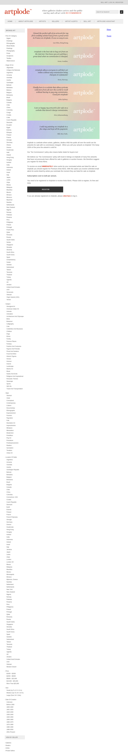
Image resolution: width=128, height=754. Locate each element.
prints (8, 53)
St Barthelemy (11, 260)
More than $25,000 (13, 683)
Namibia (9, 582)
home (10, 21)
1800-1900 (10, 707)
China (8, 107)
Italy (8, 175)
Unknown (9, 702)
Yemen (9, 299)
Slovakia (9, 247)
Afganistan (10, 67)
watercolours (11, 61)
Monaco (9, 195)
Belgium (9, 92)
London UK (10, 562)
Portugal (9, 227)
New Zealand (11, 207)
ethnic (8, 336)
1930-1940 (10, 714)
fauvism (9, 415)
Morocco (9, 197)
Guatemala (10, 150)
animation (10, 314)
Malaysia (9, 187)
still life (9, 386)
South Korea (10, 255)
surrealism (10, 448)
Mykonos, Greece (12, 579)
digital (8, 38)
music (8, 371)
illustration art (11, 423)
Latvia (8, 180)
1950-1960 (10, 719)
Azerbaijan (10, 82)
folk (8, 420)
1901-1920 (10, 709)
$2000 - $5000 (11, 676)
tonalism (9, 450)
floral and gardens (13, 351)
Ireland (9, 170)
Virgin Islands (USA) (13, 297)
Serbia (9, 242)
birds (8, 319)
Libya (8, 182)
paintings (9, 48)
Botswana (10, 95)
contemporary (11, 403)
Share (109, 30)
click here (67, 196)
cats (8, 326)
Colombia (10, 110)
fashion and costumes (14, 346)
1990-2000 (10, 729)
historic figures (11, 356)
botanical (9, 321)
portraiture (10, 440)
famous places (11, 341)
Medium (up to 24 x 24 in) (15, 693)
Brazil (8, 97)
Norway (9, 212)
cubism (9, 405)
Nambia (9, 202)
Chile (8, 105)
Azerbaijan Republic (13, 470)
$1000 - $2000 (11, 673)
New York (10, 589)
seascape (10, 381)
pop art (9, 438)
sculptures (10, 56)
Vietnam (9, 294)
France (9, 137)
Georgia (9, 140)
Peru (8, 220)
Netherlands (10, 205)
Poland (9, 225)
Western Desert (11, 667)
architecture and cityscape (15, 316)
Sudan (9, 262)
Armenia (9, 75)
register (119, 2)
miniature (9, 428)
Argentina (10, 72)
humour (9, 361)
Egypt (8, 127)
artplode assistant (106, 21)
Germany (9, 142)
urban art (10, 453)
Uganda (9, 280)
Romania (9, 235)
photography (11, 51)
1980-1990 (10, 727)
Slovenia (9, 250)
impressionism (11, 425)
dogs (8, 334)
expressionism (11, 413)
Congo (9, 112)
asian (8, 398)
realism (9, 445)
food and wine (11, 354)
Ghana (9, 145)
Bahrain (9, 85)
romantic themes (12, 379)
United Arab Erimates (13, 287)
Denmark (9, 122)
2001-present (11, 732)
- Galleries (8, 743)
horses (9, 359)
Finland (9, 135)
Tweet (109, 36)
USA (8, 290)
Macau (9, 185)
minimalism (10, 430)
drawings (9, 41)
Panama (9, 217)
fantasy (9, 344)
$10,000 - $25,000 (12, 681)
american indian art (13, 309)
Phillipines (10, 222)
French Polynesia (12, 517)
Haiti (8, 152)
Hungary (9, 160)
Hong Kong (10, 157)
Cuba (8, 117)
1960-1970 (10, 722)
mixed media (11, 46)
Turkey (9, 277)
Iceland (9, 162)
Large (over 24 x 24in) (14, 695)
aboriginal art (11, 306)
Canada (9, 102)
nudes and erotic (12, 374)
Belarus (9, 90)
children (9, 331)
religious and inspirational (15, 376)
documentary (11, 408)
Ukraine (9, 285)
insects (9, 364)
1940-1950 (10, 717)
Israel (8, 172)
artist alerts (71, 21)
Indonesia (10, 167)
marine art (10, 369)
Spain (8, 257)
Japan (8, 177)
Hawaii (9, 155)
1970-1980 (10, 724)
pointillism (10, 435)
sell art (104, 2)
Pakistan (9, 215)
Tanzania (9, 272)
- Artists (7, 748)
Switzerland (10, 267)
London (9, 559)
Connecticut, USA (12, 497)
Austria (9, 80)
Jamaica (9, 549)
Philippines (10, 607)
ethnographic (11, 43)
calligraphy (10, 324)
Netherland (10, 584)
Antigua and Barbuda (13, 70)
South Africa (10, 252)
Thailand (9, 275)
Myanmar (9, 200)
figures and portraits (13, 349)
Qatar (8, 232)
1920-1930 (10, 712)
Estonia (9, 130)
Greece (9, 147)
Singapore (10, 245)
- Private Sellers (10, 751)
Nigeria (9, 210)
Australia (9, 77)
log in (111, 2)
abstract (9, 395)
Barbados (10, 87)
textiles (9, 58)
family (9, 339)
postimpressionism (12, 443)
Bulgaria (9, 100)
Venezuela (10, 292)
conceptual (10, 400)
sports (9, 384)
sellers (55, 21)
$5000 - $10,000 (12, 678)
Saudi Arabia (11, 240)
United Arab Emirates (13, 659)
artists (42, 21)
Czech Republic (11, 120)
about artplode (25, 21)
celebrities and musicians (15, 329)
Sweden (9, 265)
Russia (9, 237)
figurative (10, 418)
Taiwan (9, 270)
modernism (10, 433)
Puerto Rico (10, 230)
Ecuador (9, 125)
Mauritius (9, 190)
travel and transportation (15, 389)
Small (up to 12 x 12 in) (14, 690)
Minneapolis (10, 574)
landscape (10, 366)
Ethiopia (9, 132)
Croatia (9, 115)
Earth (8, 507)
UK (8, 282)
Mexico (9, 192)
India (8, 165)
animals (9, 311)
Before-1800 (10, 704)
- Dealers (8, 745)
